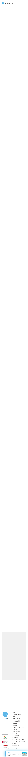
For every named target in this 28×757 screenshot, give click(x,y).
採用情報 (15, 725)
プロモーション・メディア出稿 (18, 739)
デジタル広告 (14, 733)
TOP (14, 712)
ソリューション (16, 719)
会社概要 (15, 723)
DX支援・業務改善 (15, 745)
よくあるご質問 (16, 721)
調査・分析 (14, 743)
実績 (14, 716)
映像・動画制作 (15, 737)
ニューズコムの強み (18, 714)
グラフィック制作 (15, 735)
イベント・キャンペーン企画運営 (18, 741)
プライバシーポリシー (18, 727)
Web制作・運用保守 (16, 731)
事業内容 (15, 729)
